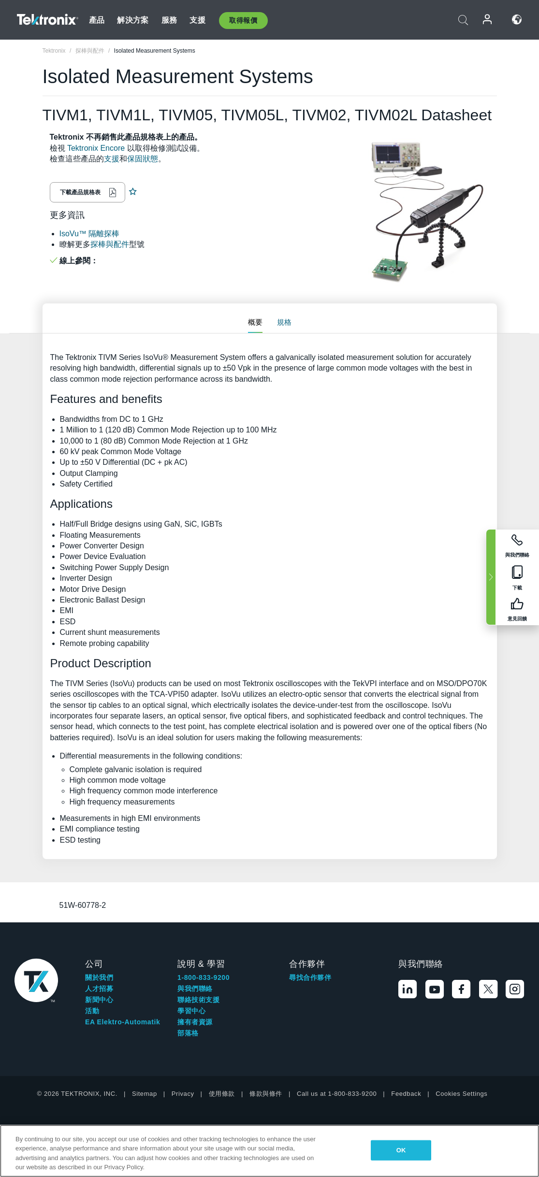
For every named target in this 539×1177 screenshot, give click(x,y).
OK (401, 1150)
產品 (96, 20)
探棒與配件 (109, 244)
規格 (284, 322)
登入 (487, 20)
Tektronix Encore (96, 148)
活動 (92, 1011)
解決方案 (132, 20)
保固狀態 (142, 159)
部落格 (188, 1033)
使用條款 (222, 1093)
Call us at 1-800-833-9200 (337, 1093)
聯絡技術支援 (198, 1000)
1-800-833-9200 (203, 977)
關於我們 (99, 977)
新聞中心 (99, 1000)
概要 (255, 322)
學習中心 (191, 1011)
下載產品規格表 (80, 192)
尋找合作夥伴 (310, 977)
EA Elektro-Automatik (122, 1022)
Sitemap (144, 1093)
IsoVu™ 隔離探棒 (89, 234)
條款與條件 (265, 1093)
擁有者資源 (195, 1022)
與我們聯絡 (195, 988)
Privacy (183, 1093)
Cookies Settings (461, 1093)
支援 (197, 20)
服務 (169, 20)
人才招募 (99, 988)
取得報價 (243, 20)
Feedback (406, 1093)
